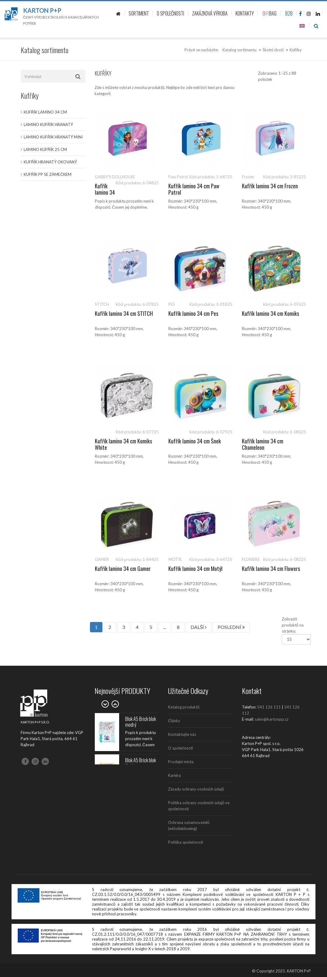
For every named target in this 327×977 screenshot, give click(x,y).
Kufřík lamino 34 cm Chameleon (262, 444)
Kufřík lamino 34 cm (45, 112)
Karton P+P (42, 10)
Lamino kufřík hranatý (48, 124)
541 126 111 (269, 707)
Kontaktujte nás (182, 734)
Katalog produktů (183, 707)
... (164, 627)
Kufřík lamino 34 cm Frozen (270, 186)
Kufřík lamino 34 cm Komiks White (123, 444)
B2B (289, 13)
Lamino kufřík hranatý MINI (53, 137)
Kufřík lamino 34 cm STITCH (124, 313)
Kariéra (174, 775)
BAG (270, 13)
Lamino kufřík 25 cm (45, 149)
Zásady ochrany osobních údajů (196, 789)
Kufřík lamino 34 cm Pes (193, 313)
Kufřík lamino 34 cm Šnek (194, 441)
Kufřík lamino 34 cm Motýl (195, 568)
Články (174, 720)
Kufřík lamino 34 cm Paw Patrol (193, 189)
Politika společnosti (185, 842)
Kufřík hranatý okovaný (50, 161)
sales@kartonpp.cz (271, 719)
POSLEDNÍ (231, 627)
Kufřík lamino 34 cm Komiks (270, 313)
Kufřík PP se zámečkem (47, 174)
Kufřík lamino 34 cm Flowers (271, 568)
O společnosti (180, 748)
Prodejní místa (181, 761)
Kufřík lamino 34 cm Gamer (123, 568)
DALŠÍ (199, 627)
